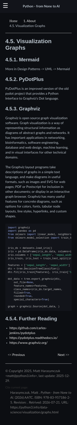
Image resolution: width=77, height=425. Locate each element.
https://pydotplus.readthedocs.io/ (33, 338)
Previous (16, 355)
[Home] (13, 21)
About (29, 21)
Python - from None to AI (41, 6)
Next (63, 355)
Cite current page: (16, 387)
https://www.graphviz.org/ (28, 342)
